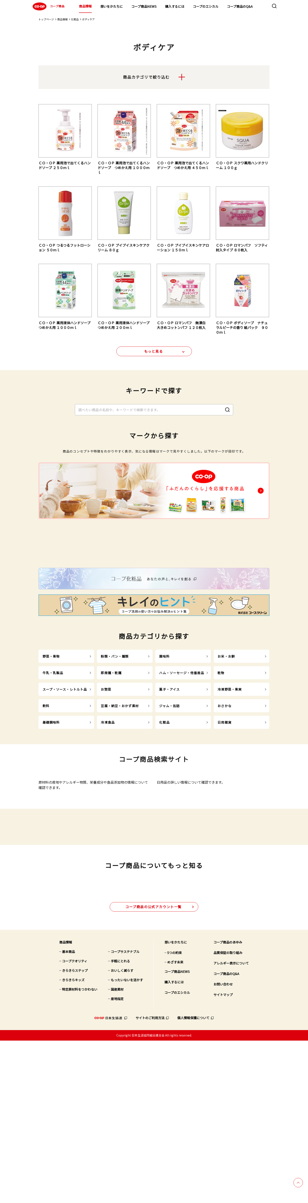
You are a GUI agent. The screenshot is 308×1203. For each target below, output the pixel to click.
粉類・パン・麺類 (115, 743)
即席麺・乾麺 (111, 760)
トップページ (46, 19)
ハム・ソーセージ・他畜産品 (181, 760)
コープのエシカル (205, 6)
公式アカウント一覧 (153, 1069)
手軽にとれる (120, 1123)
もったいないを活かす (127, 1142)
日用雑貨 (224, 809)
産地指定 (117, 1161)
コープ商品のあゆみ (227, 1104)
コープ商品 (48, 6)
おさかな (224, 792)
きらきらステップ (75, 1133)
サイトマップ (223, 1157)
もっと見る (153, 354)
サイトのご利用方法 (150, 1180)
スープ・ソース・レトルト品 (65, 776)
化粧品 (75, 19)
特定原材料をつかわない (79, 1151)
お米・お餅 (226, 743)
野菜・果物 (51, 743)
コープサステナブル (125, 1114)
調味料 (164, 743)
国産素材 (117, 1151)
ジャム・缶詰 (169, 792)
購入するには (174, 6)
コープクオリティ (74, 1123)
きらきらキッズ (73, 1142)
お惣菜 (106, 776)
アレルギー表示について (231, 1125)
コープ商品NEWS (144, 6)
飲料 (46, 792)
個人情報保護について (193, 1180)
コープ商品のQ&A (240, 6)
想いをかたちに (111, 6)
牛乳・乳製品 (53, 760)
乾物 (221, 760)
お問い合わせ (223, 1146)
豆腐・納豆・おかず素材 (120, 792)
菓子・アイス (169, 776)
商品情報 (85, 6)
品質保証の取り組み (227, 1115)
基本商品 (68, 1114)
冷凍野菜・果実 (230, 776)
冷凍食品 (108, 809)
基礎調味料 (51, 809)
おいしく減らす (122, 1133)
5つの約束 (174, 1115)
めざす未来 (175, 1124)
